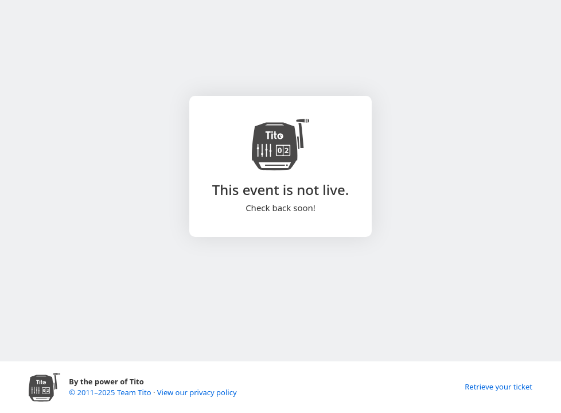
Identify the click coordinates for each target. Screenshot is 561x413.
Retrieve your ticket (498, 386)
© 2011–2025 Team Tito (111, 392)
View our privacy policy (197, 392)
